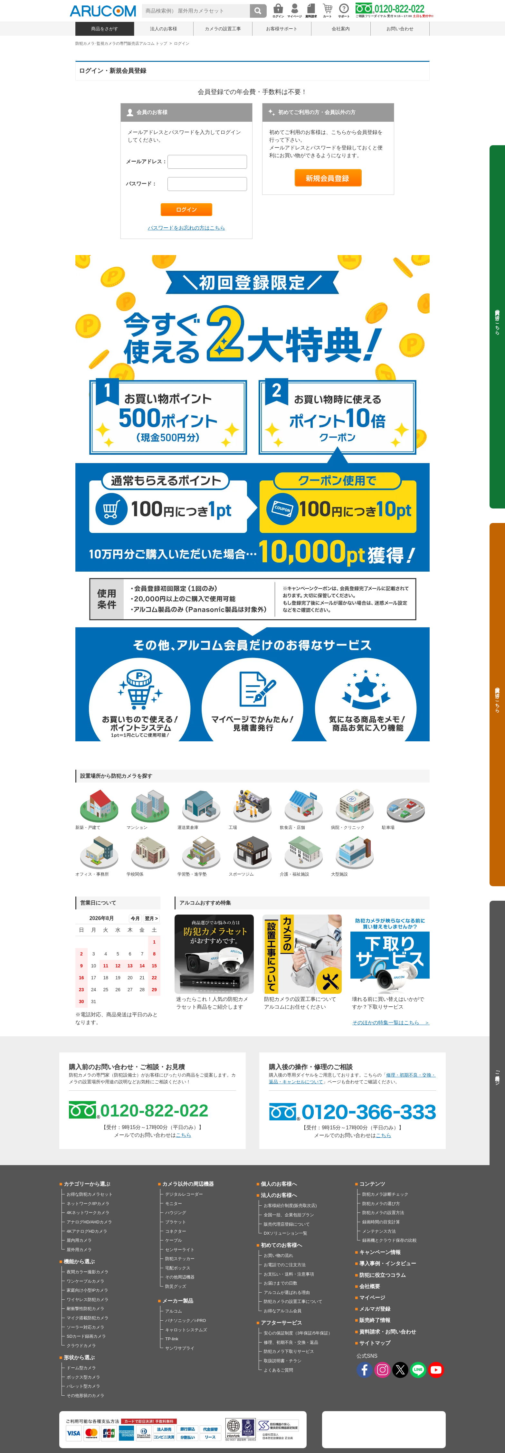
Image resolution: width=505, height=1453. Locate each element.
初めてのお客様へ (281, 1245)
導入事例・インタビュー (387, 1263)
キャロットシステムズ (186, 1329)
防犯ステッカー (180, 1258)
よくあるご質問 (278, 1370)
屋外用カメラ (79, 1249)
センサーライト (180, 1249)
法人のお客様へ (279, 1195)
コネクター (175, 1231)
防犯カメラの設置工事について (293, 1301)
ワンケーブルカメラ (85, 1281)
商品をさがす (104, 28)
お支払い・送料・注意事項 (289, 1274)
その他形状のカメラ (85, 1395)
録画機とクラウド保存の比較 (389, 1240)
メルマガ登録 (374, 1309)
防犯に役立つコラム (382, 1275)
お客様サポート (282, 28)
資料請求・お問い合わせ (387, 1331)
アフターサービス (281, 1322)
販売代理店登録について (287, 1224)
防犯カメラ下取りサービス (289, 1351)
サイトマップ (374, 1343)
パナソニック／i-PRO (185, 1320)
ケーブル (173, 1240)
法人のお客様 (163, 28)
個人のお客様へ (279, 1184)
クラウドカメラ (81, 1345)
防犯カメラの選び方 (381, 1203)
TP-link (171, 1338)
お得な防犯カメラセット (90, 1194)
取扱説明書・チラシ (282, 1360)
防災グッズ (175, 1286)
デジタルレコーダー (184, 1194)
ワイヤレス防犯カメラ (88, 1299)
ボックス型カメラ (83, 1377)
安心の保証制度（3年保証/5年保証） (298, 1333)
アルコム (173, 1311)
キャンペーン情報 (380, 1252)
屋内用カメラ (79, 1240)
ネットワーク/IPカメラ (88, 1203)
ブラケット (175, 1222)
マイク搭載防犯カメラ (88, 1317)
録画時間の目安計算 (381, 1222)
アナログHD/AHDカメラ (89, 1222)
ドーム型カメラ (81, 1367)
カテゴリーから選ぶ (87, 1184)
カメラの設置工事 (223, 28)
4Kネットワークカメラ (88, 1212)
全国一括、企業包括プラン (289, 1214)
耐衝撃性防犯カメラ (85, 1308)
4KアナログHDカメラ (87, 1231)
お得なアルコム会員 (282, 1310)
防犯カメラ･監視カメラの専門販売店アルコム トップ (121, 43)
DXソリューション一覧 (285, 1233)
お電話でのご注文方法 (285, 1264)
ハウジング (175, 1212)
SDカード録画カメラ (86, 1336)
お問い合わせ (400, 28)
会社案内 (341, 28)
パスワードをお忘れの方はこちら (186, 228)
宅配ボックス (177, 1268)
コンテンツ (372, 1184)
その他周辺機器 (180, 1277)
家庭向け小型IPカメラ (87, 1290)
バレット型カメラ (83, 1386)
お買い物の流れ (278, 1255)
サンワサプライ (180, 1348)
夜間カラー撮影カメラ (88, 1271)
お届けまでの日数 (280, 1283)
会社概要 (369, 1286)
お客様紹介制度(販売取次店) (290, 1205)
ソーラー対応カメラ (85, 1327)
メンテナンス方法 (379, 1231)
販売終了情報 (374, 1320)
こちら (183, 1135)
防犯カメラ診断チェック (385, 1194)
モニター (173, 1203)
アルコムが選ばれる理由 (287, 1292)
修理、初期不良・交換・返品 (291, 1342)
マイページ (372, 1297)
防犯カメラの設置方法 (383, 1212)
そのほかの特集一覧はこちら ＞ (391, 1022)
